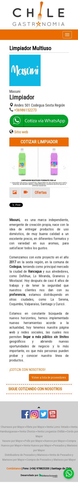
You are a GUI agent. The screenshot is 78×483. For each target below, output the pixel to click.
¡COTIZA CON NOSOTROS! (27, 369)
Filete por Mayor (35, 426)
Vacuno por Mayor (12, 440)
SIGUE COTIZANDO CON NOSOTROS (35, 389)
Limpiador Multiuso (30, 48)
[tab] (14, 193)
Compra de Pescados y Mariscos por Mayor (51, 459)
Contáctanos (13, 468)
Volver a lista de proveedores (49, 377)
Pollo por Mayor (33, 440)
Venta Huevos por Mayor (37, 445)
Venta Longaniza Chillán (51, 431)
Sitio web (21, 132)
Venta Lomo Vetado (57, 426)
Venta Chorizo (27, 431)
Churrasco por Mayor (12, 426)
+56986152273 (25, 110)
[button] (13, 167)
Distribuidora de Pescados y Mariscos (26, 454)
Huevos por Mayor (54, 440)
